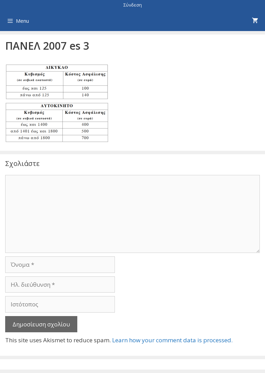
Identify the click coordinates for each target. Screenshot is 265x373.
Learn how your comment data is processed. (172, 340)
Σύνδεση (133, 5)
